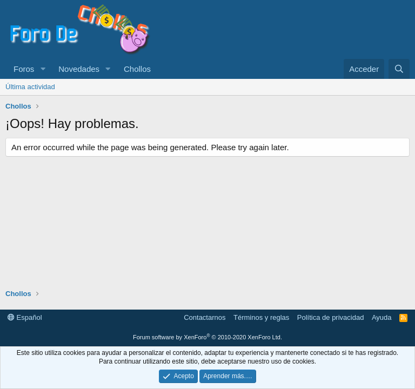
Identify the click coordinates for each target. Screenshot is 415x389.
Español (25, 317)
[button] (42, 69)
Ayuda (382, 317)
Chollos (137, 68)
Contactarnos (204, 317)
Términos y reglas (261, 317)
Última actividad (30, 87)
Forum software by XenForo (207, 337)
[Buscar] (399, 69)
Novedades (78, 68)
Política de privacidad (330, 317)
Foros (24, 68)
